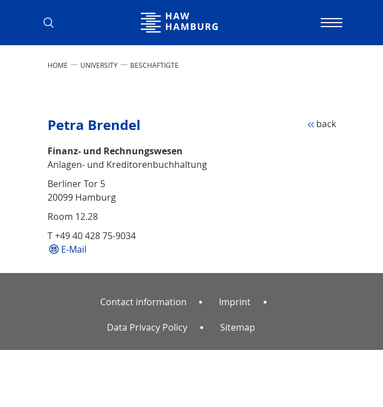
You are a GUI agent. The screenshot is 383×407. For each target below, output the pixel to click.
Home (58, 65)
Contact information (143, 302)
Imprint (235, 302)
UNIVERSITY (99, 65)
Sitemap (237, 327)
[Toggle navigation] (330, 22)
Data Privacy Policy (147, 327)
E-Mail (74, 249)
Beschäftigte (154, 65)
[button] (53, 22)
